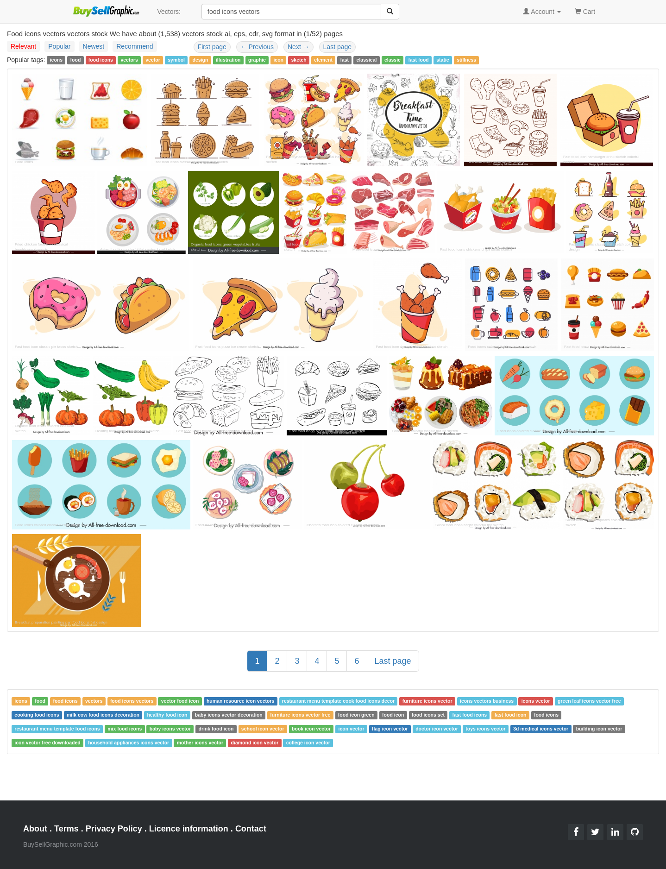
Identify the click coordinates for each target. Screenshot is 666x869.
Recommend (134, 46)
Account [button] (542, 11)
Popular (59, 46)
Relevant (23, 46)
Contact (250, 828)
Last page (337, 46)
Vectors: (169, 11)
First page (212, 46)
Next (298, 46)
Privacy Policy (114, 828)
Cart (585, 10)
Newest (94, 46)
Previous (257, 46)
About (35, 828)
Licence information (188, 828)
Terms (66, 828)
